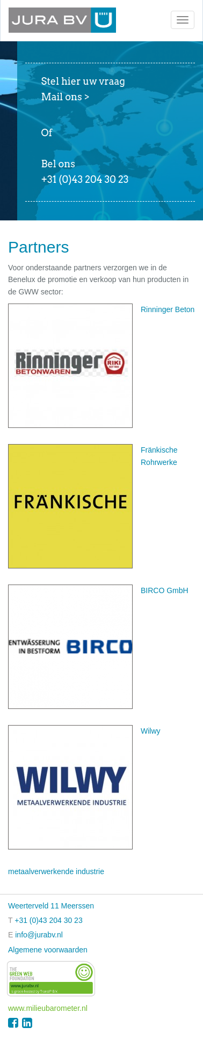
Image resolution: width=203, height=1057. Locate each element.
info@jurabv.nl (39, 934)
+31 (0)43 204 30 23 (49, 920)
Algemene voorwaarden (48, 949)
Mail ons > (65, 96)
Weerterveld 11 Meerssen (51, 905)
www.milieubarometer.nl (48, 1008)
